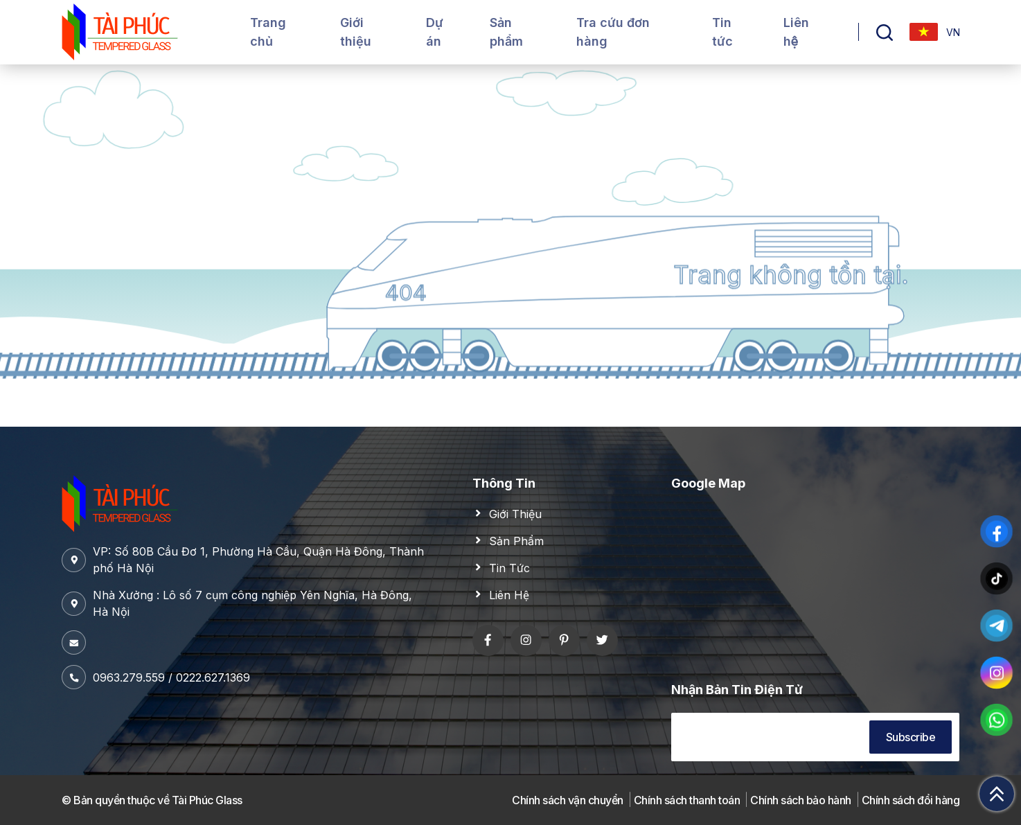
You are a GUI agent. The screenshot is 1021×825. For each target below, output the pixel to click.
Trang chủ (268, 31)
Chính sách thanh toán (687, 800)
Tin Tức (509, 568)
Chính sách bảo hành (800, 800)
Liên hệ (796, 31)
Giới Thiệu (515, 514)
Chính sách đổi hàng (911, 800)
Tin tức (722, 31)
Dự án (434, 31)
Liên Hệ (509, 595)
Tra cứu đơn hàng (613, 31)
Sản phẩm (506, 31)
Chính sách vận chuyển (567, 800)
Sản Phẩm (516, 541)
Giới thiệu (355, 31)
